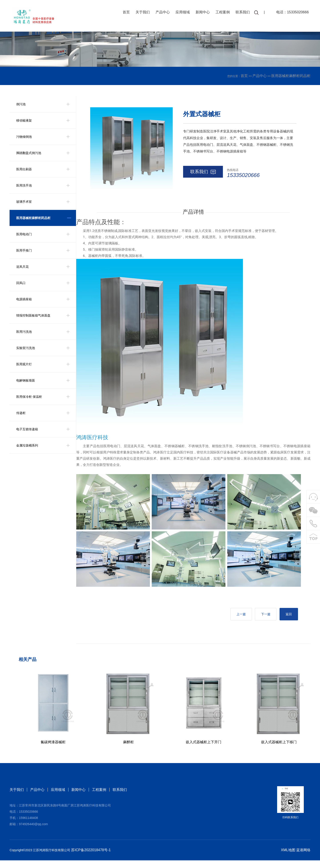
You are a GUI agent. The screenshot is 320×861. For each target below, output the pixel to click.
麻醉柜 (128, 743)
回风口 (21, 283)
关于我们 (141, 13)
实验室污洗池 (25, 348)
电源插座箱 (24, 299)
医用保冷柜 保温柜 (29, 396)
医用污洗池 (24, 331)
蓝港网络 (303, 851)
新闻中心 (201, 13)
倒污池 (21, 104)
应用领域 (181, 13)
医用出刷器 (24, 169)
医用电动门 (24, 234)
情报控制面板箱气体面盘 (33, 315)
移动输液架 (24, 120)
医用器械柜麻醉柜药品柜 (290, 76)
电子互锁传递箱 (27, 429)
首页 (125, 13)
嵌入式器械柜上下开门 (203, 743)
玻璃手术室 (24, 201)
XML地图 (288, 851)
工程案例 (221, 13)
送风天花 (22, 266)
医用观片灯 (24, 364)
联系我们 (241, 13)
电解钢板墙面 (25, 380)
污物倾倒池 (24, 136)
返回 (288, 614)
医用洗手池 (24, 185)
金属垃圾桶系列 (27, 445)
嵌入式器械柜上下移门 (279, 743)
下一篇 (263, 614)
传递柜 (21, 413)
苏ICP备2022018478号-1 (91, 851)
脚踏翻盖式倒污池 (28, 153)
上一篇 (237, 614)
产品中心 (161, 13)
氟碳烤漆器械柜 (53, 743)
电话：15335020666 (291, 13)
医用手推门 (24, 250)
